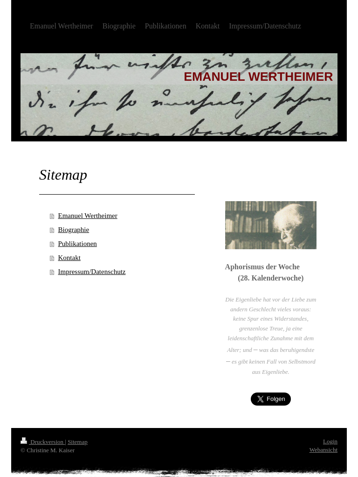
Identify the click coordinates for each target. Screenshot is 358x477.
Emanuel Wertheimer (87, 215)
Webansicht (323, 449)
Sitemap (78, 441)
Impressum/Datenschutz (92, 271)
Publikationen (77, 243)
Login (330, 441)
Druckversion (43, 441)
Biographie (74, 229)
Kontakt (69, 257)
